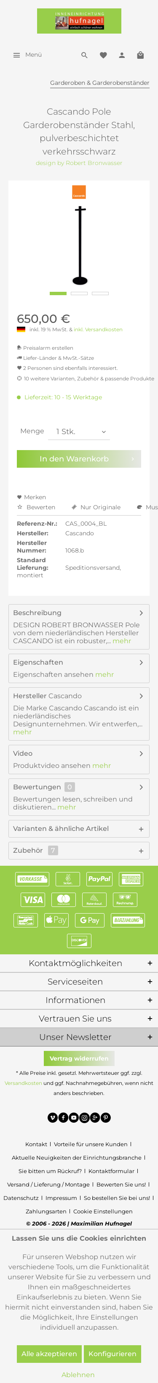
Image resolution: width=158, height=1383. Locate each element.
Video (22, 753)
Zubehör (35, 850)
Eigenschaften (38, 662)
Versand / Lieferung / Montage (48, 1184)
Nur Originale (97, 507)
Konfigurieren (112, 1354)
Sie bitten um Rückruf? (50, 1171)
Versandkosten (23, 1083)
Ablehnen (78, 1375)
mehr (121, 641)
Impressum (61, 1197)
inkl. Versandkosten (98, 329)
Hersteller (30, 696)
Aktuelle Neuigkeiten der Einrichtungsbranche (77, 1157)
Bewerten (37, 507)
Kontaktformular (111, 1171)
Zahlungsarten (46, 1211)
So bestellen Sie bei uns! (117, 1197)
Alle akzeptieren (49, 1354)
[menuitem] (25, 54)
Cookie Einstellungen (103, 1211)
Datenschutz (21, 1197)
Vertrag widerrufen (79, 1058)
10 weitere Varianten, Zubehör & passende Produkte (85, 378)
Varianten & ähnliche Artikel (61, 829)
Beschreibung (37, 613)
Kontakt (36, 1144)
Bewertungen (37, 787)
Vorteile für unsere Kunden (91, 1144)
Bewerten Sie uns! (121, 1184)
